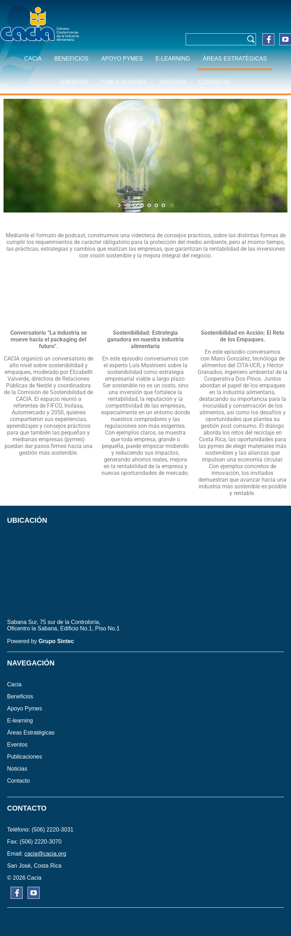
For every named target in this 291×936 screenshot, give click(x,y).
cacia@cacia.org (45, 854)
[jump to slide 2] (135, 205)
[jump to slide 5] (156, 205)
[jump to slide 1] (128, 205)
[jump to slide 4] (149, 205)
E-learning (173, 59)
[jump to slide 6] (163, 205)
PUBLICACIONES (124, 82)
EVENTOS (74, 82)
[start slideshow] (120, 205)
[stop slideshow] (171, 205)
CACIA (32, 59)
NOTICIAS (172, 82)
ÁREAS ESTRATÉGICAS (235, 59)
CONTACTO (214, 82)
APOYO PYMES (121, 59)
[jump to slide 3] (142, 205)
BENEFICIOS (71, 59)
